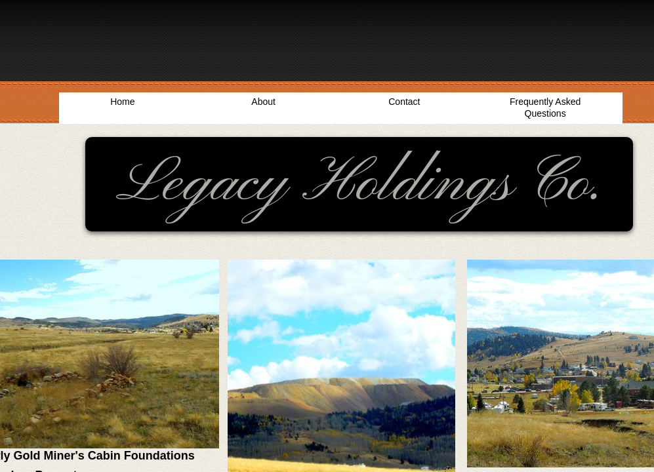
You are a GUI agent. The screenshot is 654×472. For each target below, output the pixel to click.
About (263, 101)
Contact (404, 101)
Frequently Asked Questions (545, 107)
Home (122, 101)
